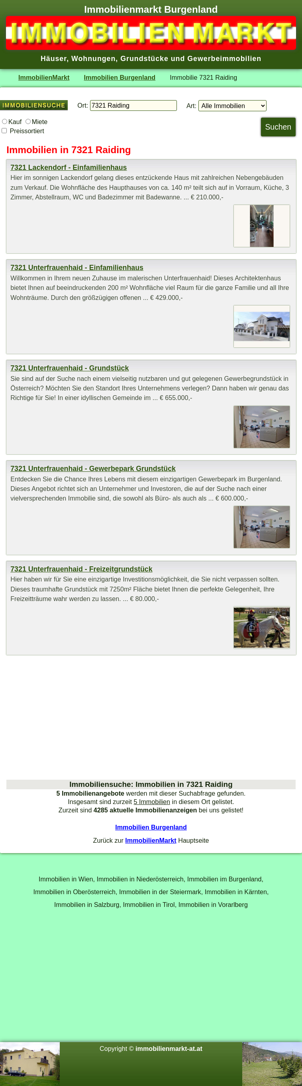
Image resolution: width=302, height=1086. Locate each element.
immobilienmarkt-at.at (168, 1048)
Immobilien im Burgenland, (225, 879)
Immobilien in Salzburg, (87, 904)
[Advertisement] (151, 717)
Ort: (82, 105)
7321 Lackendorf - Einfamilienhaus (68, 167)
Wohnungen (93, 59)
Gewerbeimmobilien (224, 59)
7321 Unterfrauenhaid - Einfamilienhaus (76, 268)
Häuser (54, 59)
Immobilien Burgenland (120, 77)
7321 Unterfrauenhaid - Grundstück (69, 368)
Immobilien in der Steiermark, (161, 891)
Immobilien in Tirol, (150, 904)
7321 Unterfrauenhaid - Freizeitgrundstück (81, 569)
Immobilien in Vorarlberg (213, 904)
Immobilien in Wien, (67, 879)
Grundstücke (144, 59)
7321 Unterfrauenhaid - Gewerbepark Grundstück (93, 469)
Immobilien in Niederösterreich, (141, 879)
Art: (191, 105)
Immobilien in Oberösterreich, (75, 891)
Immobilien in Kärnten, (237, 891)
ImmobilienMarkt (43, 77)
